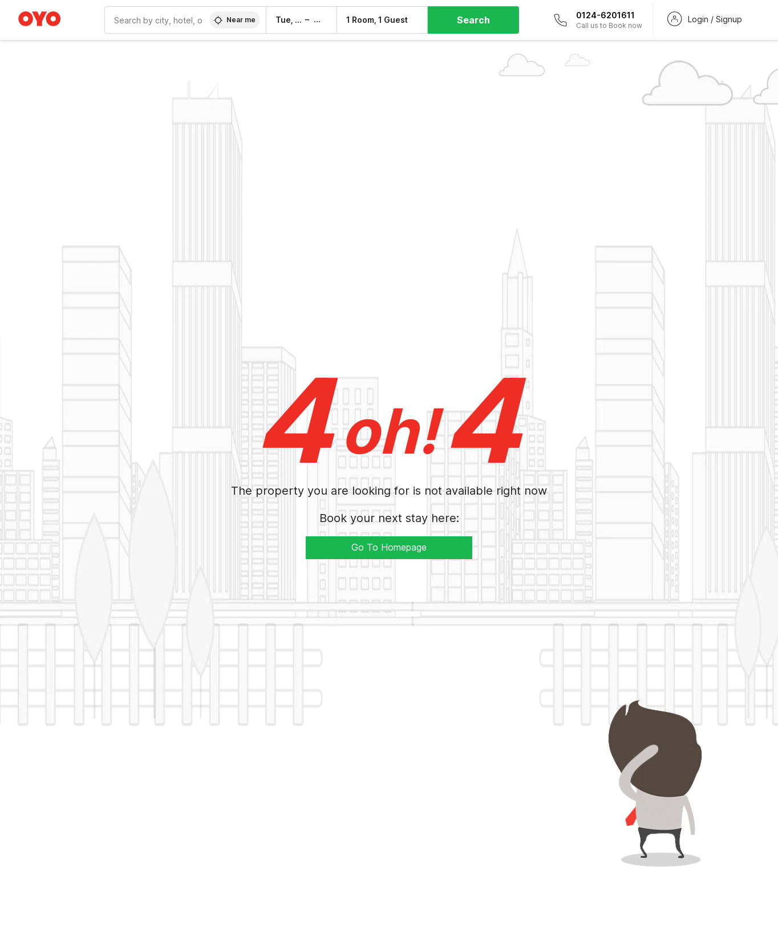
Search (473, 20)
